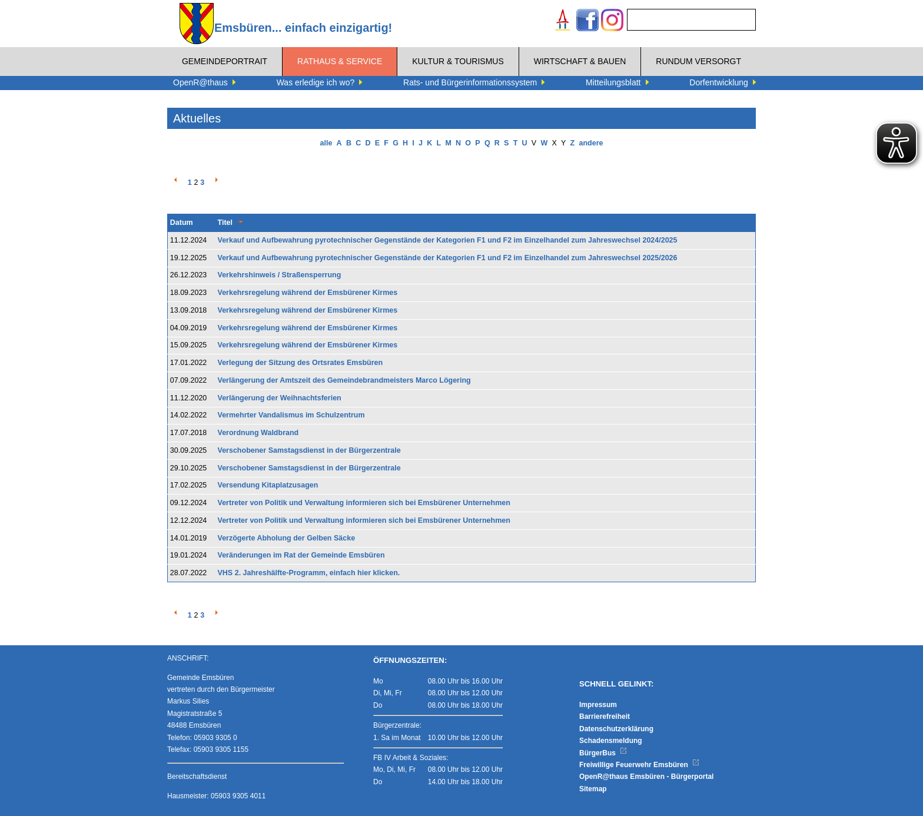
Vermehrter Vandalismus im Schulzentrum (291, 415)
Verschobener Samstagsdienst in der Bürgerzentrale (309, 450)
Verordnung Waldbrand (258, 433)
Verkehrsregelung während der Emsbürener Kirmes (308, 292)
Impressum (598, 705)
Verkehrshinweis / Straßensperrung (279, 275)
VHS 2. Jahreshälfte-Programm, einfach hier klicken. (309, 573)
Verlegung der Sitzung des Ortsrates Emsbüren (300, 363)
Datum (181, 222)
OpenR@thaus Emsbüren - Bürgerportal (646, 776)
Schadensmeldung (610, 741)
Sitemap (593, 789)
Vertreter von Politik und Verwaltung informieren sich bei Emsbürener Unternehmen (364, 503)
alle (326, 143)
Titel (225, 222)
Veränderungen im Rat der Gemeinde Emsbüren (301, 555)
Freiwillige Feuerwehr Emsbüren (639, 765)
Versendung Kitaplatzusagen (268, 485)
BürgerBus (603, 753)
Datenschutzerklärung (616, 729)
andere (591, 143)
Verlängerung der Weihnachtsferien (279, 398)
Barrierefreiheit (604, 716)
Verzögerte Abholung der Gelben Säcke (287, 538)
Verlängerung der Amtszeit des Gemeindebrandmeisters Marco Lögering (344, 380)
